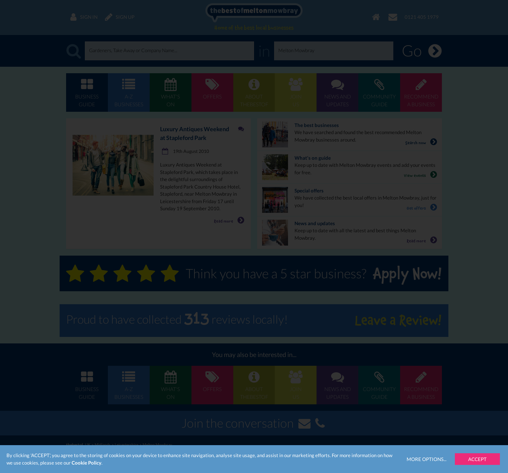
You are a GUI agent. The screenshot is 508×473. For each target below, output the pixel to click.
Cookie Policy (86, 463)
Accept (477, 459)
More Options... (426, 459)
